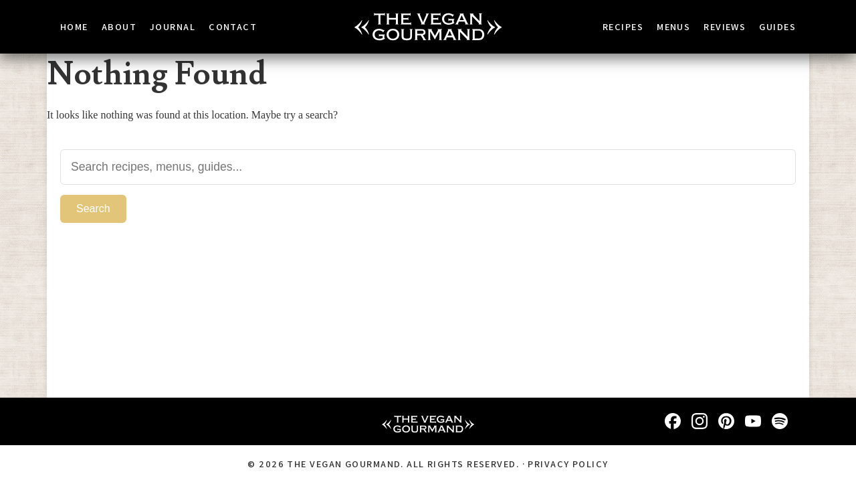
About (119, 26)
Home (74, 26)
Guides (777, 26)
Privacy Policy (568, 463)
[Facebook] (673, 421)
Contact (233, 26)
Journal (172, 26)
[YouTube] (753, 421)
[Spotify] (780, 421)
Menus (673, 26)
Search (93, 208)
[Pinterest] (726, 421)
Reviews (725, 26)
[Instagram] (699, 421)
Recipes (623, 26)
